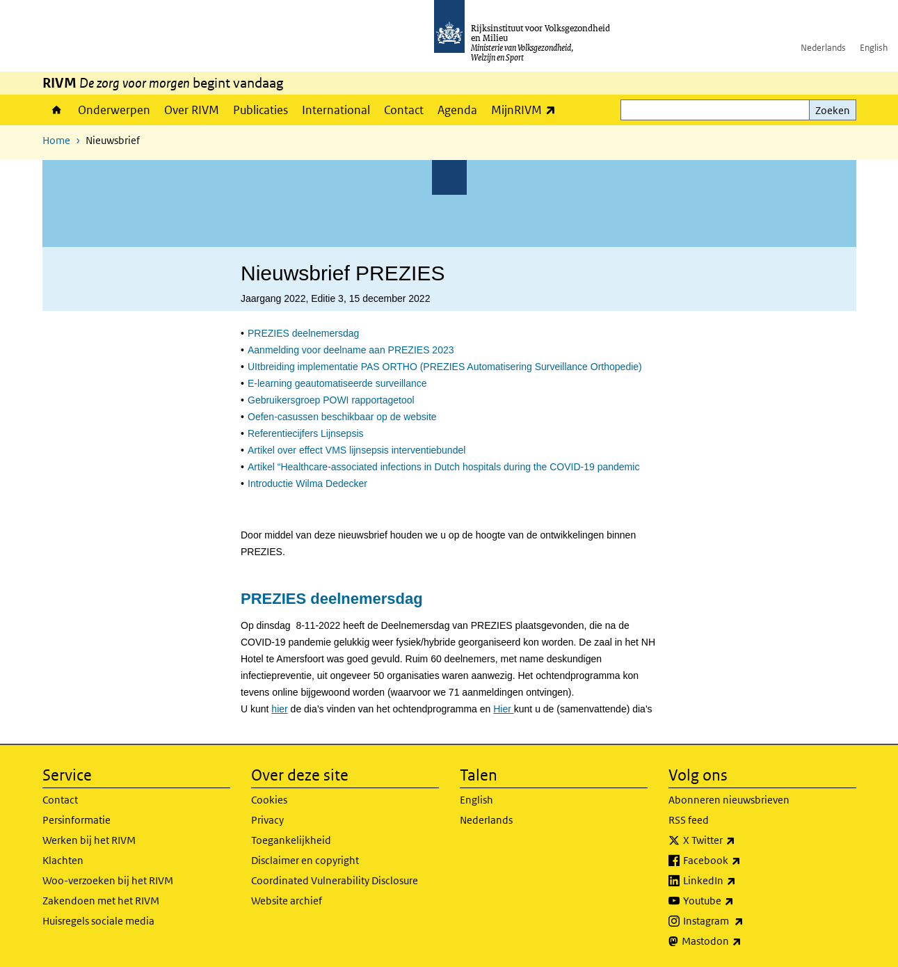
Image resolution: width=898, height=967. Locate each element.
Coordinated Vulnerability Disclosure (334, 880)
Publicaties (260, 110)
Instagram (744, 921)
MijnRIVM (527, 109)
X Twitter (739, 840)
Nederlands (823, 48)
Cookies (269, 799)
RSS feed (688, 819)
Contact (404, 110)
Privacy (267, 819)
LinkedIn (740, 880)
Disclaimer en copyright (305, 860)
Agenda (457, 110)
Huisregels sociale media (98, 920)
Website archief (286, 900)
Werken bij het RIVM (89, 840)
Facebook (742, 860)
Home (56, 110)
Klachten (62, 860)
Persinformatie (76, 819)
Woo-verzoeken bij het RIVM (107, 880)
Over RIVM (191, 110)
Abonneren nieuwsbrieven (728, 799)
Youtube (739, 901)
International (336, 110)
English (874, 48)
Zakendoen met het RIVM (100, 900)
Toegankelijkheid (291, 840)
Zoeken (832, 110)
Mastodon (742, 941)
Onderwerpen (114, 110)
